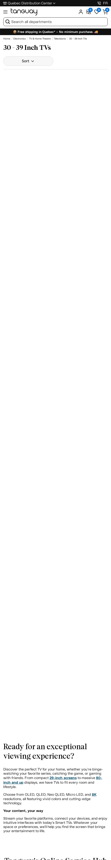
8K (94, 794)
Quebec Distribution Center (30, 3)
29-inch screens (63, 778)
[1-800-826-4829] (99, 3)
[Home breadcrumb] (6, 38)
